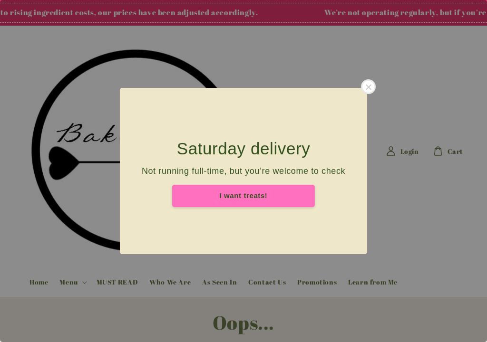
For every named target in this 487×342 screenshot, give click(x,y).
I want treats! (244, 195)
